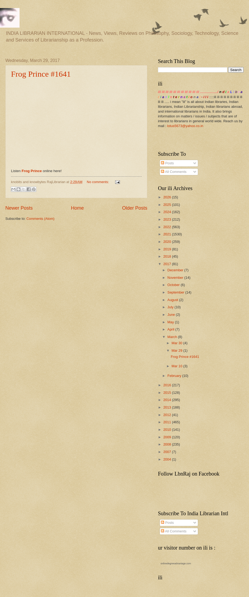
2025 (167, 205)
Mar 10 (177, 366)
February (174, 376)
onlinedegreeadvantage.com (176, 563)
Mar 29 (177, 350)
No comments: (98, 182)
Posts (167, 163)
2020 (167, 242)
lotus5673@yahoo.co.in (185, 126)
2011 (167, 422)
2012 (167, 415)
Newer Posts (19, 208)
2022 (167, 227)
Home (77, 208)
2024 (167, 212)
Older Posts (134, 208)
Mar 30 (177, 343)
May (171, 322)
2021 (167, 234)
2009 (167, 437)
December (175, 270)
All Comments (173, 172)
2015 (167, 393)
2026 (167, 197)
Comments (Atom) (40, 219)
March (172, 337)
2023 (167, 219)
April (171, 329)
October (173, 285)
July (170, 307)
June (171, 315)
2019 (167, 249)
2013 (167, 407)
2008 (167, 444)
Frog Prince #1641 (41, 73)
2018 (167, 256)
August (173, 300)
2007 (167, 452)
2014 (167, 400)
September (176, 292)
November (175, 278)
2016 (167, 385)
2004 (167, 459)
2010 (167, 430)
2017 (167, 264)
